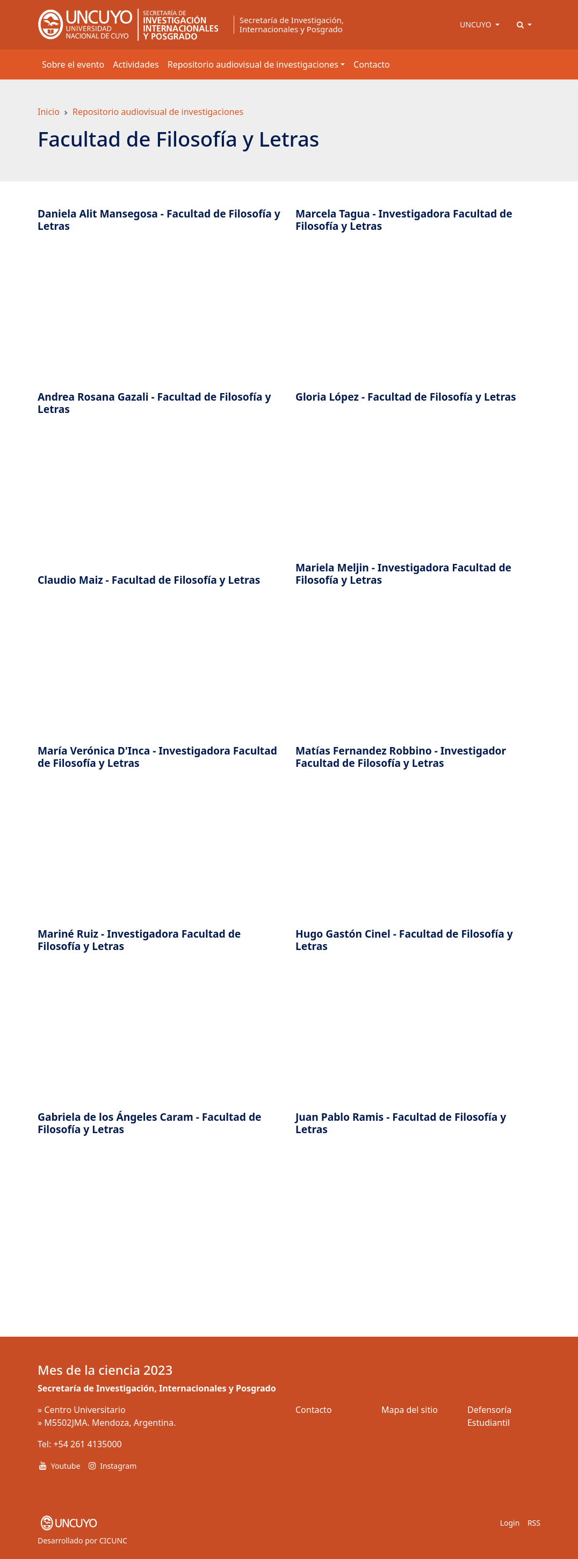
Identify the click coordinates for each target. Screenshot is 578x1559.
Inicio (49, 112)
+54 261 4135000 (87, 1444)
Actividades (135, 64)
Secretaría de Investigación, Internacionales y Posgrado (292, 25)
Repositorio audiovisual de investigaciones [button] (253, 64)
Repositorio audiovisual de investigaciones (158, 112)
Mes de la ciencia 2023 (105, 1370)
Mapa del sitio (409, 1410)
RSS (534, 1523)
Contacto (371, 64)
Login (510, 1523)
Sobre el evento (73, 64)
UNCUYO (476, 24)
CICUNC (113, 1540)
